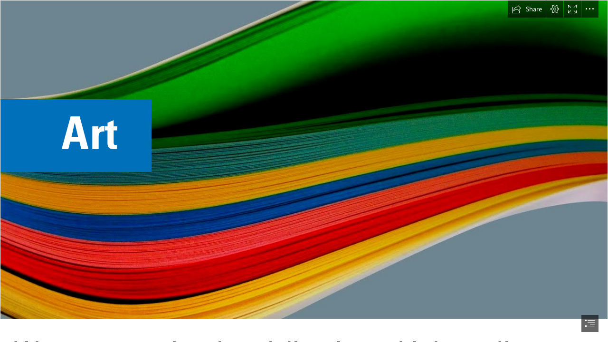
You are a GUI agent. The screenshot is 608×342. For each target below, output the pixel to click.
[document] (304, 171)
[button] (527, 9)
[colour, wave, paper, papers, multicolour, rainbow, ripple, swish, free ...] (304, 159)
